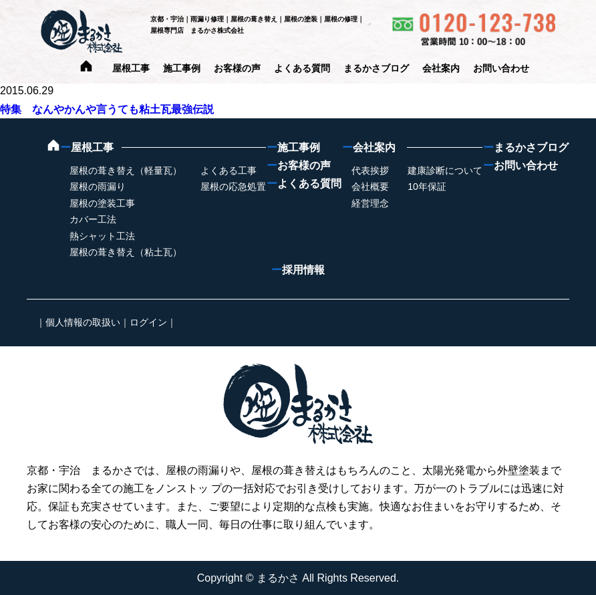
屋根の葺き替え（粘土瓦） (125, 252)
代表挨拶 (370, 170)
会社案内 (441, 68)
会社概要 (370, 186)
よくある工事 (228, 170)
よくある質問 (302, 68)
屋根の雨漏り (97, 186)
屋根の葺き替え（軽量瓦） (125, 170)
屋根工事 (131, 68)
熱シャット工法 (102, 236)
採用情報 (298, 269)
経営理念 (370, 203)
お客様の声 (237, 68)
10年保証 (427, 186)
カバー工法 (92, 219)
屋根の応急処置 (233, 186)
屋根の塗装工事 (102, 203)
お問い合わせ (501, 68)
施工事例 (181, 68)
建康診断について (445, 170)
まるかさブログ (376, 68)
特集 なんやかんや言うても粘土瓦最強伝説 (107, 109)
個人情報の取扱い (82, 322)
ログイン (148, 322)
